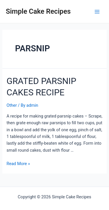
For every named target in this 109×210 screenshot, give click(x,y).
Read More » (18, 163)
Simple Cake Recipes (38, 11)
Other (11, 105)
